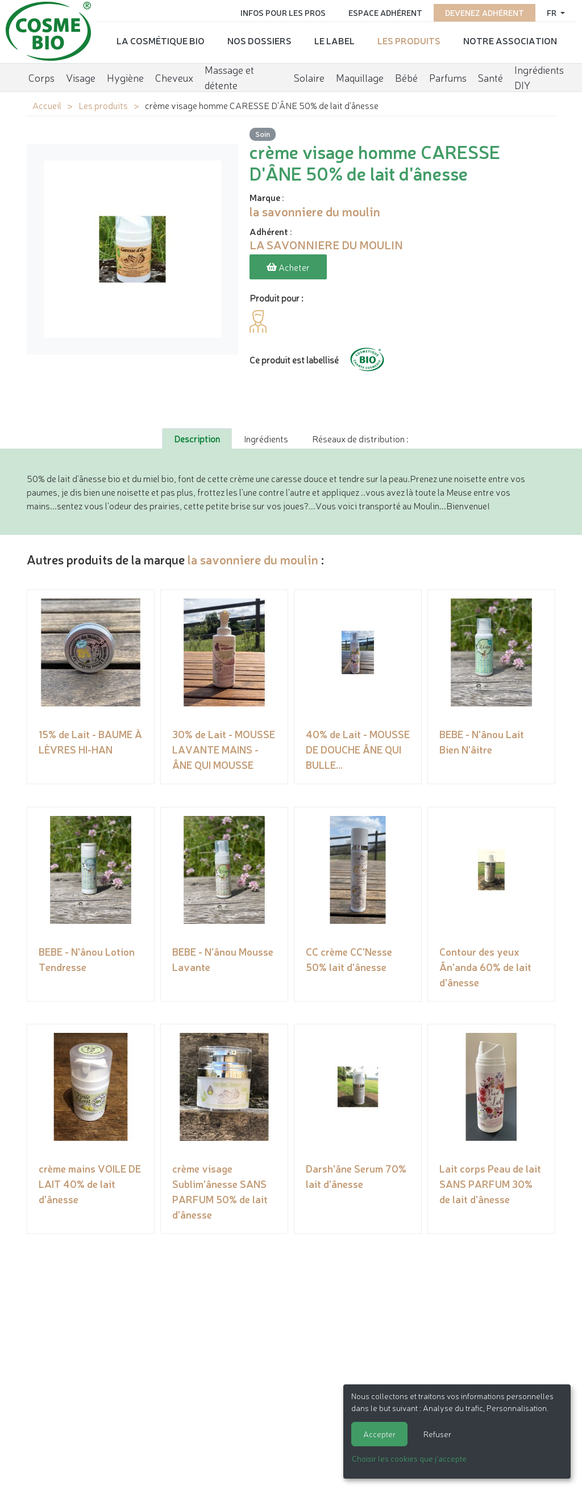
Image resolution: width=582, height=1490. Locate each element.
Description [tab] (197, 438)
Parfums (448, 76)
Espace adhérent (385, 12)
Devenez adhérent (484, 12)
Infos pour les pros (283, 12)
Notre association (510, 40)
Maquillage (360, 76)
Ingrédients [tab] (266, 438)
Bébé (406, 76)
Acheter (288, 267)
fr (552, 12)
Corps (41, 76)
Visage (80, 76)
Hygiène (125, 76)
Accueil (46, 105)
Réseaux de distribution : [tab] (360, 438)
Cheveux (174, 76)
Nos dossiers (259, 40)
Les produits (408, 40)
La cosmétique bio (161, 40)
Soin (262, 134)
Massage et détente (229, 76)
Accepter (379, 1434)
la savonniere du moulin (253, 559)
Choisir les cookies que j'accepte (409, 1458)
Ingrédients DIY (539, 76)
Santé (490, 76)
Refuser (437, 1434)
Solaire (309, 76)
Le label (334, 40)
